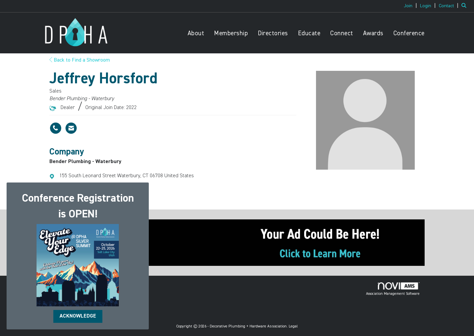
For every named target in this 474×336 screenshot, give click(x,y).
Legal (293, 326)
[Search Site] (465, 6)
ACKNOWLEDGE (78, 316)
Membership (231, 33)
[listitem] (411, 6)
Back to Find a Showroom (79, 60)
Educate (309, 33)
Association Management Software (393, 288)
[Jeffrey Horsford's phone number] (55, 128)
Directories (273, 33)
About (196, 33)
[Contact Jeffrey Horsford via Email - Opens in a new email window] (71, 128)
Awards (373, 33)
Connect (341, 33)
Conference (409, 33)
